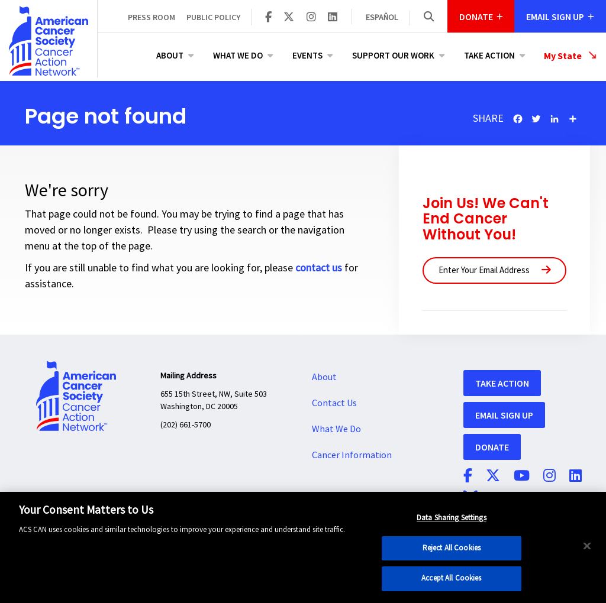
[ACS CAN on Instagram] (311, 18)
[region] (303, 547)
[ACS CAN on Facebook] (268, 18)
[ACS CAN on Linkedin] (332, 18)
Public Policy (213, 17)
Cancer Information (352, 455)
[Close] (587, 546)
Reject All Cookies (452, 548)
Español (382, 17)
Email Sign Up (504, 415)
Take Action (489, 55)
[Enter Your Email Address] (494, 270)
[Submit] (546, 270)
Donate (492, 447)
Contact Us (334, 403)
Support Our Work (393, 55)
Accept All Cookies (451, 578)
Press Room (151, 17)
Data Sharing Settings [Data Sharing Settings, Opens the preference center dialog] (451, 518)
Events (307, 55)
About (169, 55)
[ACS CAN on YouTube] (522, 476)
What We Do (238, 55)
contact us (318, 268)
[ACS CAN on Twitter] (288, 18)
